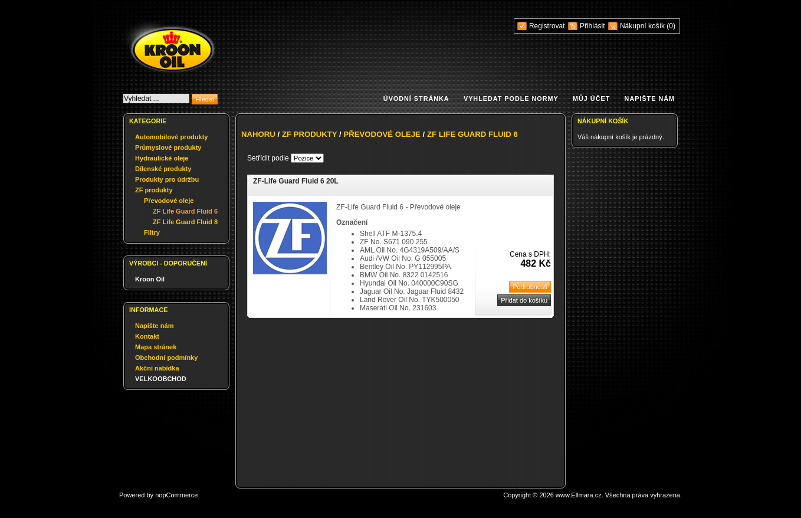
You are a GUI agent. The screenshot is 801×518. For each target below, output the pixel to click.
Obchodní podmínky (166, 357)
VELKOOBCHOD (160, 378)
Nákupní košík (643, 26)
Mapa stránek (155, 346)
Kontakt (147, 336)
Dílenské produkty (163, 168)
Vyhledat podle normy (511, 98)
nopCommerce (176, 495)
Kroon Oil (150, 279)
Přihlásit (592, 26)
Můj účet (591, 98)
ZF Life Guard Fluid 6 (185, 211)
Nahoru (258, 134)
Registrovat (547, 26)
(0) (671, 26)
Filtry (152, 232)
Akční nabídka (157, 368)
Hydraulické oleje (162, 158)
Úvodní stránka (416, 98)
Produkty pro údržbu (167, 179)
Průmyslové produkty (168, 147)
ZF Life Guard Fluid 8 (185, 221)
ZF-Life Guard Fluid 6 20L (296, 181)
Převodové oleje (168, 200)
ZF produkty (154, 190)
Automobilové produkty (171, 136)
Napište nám (650, 98)
